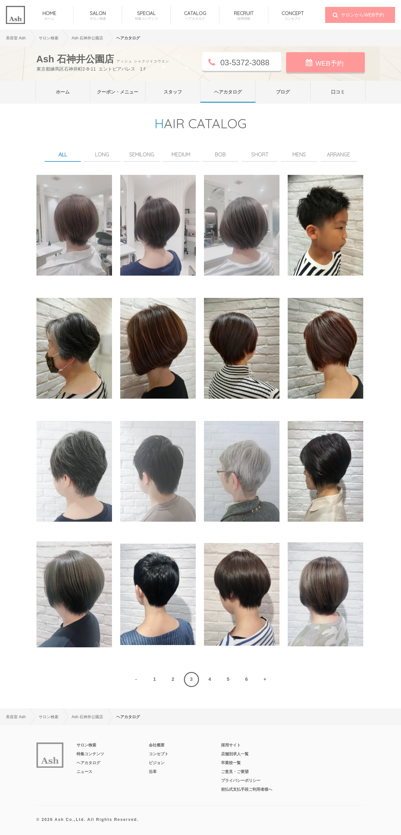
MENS (299, 154)
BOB (220, 154)
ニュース (84, 771)
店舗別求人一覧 (235, 754)
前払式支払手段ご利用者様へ (246, 789)
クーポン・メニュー (117, 91)
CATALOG (194, 15)
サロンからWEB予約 (362, 14)
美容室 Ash (16, 38)
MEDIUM (180, 154)
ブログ (283, 91)
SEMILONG (141, 154)
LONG (102, 154)
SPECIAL (146, 15)
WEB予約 (329, 63)
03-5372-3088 (244, 62)
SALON (97, 15)
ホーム (63, 91)
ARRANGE (338, 154)
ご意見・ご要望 (235, 771)
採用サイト (231, 745)
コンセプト (158, 754)
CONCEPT (292, 15)
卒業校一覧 (231, 763)
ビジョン (157, 763)
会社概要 (157, 745)
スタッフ (173, 91)
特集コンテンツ (90, 754)
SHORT (259, 154)
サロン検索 (86, 745)
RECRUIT (243, 15)
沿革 (153, 771)
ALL (62, 154)
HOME (49, 15)
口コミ (338, 91)
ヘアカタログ (228, 91)
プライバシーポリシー (240, 780)
